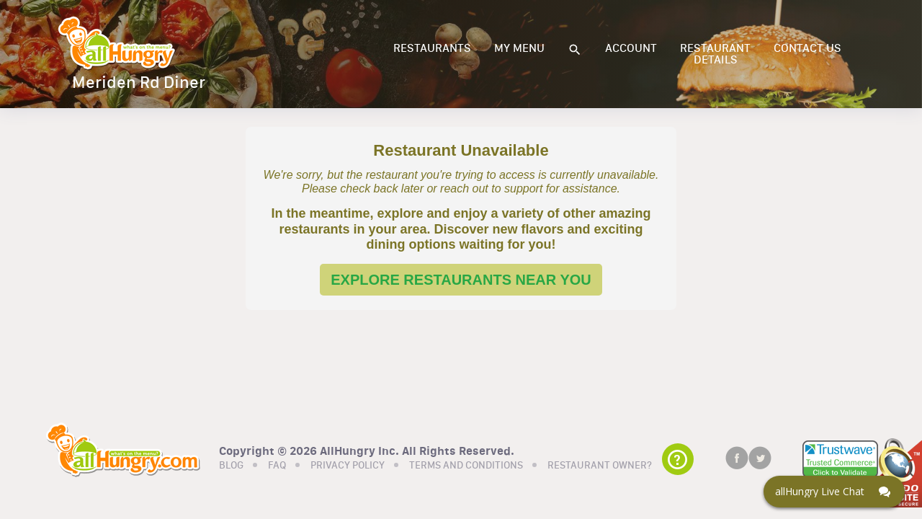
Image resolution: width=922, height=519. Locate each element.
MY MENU (519, 48)
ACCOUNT (631, 48)
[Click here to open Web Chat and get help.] (834, 491)
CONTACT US (807, 48)
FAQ (277, 465)
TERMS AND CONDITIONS (466, 465)
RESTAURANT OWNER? (599, 465)
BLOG (231, 465)
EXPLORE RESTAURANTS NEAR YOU (461, 280)
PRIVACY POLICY (347, 465)
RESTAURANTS (432, 48)
